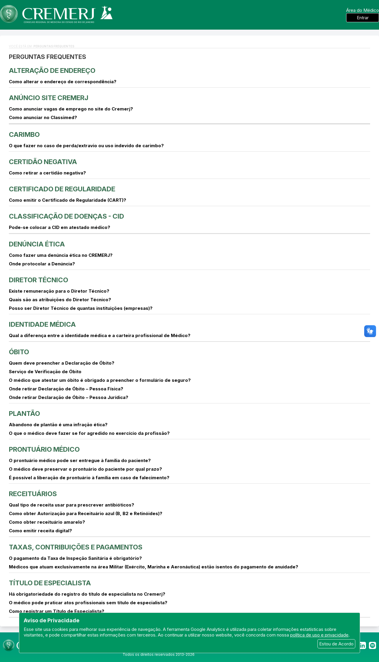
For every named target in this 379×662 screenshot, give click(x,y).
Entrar (363, 17)
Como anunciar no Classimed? (43, 117)
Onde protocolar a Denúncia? (42, 264)
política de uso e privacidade (319, 635)
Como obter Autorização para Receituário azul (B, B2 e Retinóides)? (85, 513)
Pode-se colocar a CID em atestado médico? (59, 227)
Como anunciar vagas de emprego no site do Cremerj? (71, 109)
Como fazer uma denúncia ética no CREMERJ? (61, 255)
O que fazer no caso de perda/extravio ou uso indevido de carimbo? (86, 145)
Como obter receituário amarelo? (47, 522)
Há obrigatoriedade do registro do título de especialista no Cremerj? (87, 594)
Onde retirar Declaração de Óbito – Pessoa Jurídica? (68, 397)
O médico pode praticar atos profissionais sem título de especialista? (88, 602)
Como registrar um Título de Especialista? (56, 611)
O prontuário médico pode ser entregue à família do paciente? (80, 460)
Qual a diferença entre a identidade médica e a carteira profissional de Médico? (99, 335)
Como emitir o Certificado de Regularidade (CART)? (67, 200)
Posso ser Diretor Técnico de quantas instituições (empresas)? (80, 308)
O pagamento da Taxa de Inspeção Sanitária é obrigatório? (75, 558)
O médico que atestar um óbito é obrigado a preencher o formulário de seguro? (100, 380)
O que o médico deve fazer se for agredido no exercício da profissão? (89, 433)
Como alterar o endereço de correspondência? (62, 81)
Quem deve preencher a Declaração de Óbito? (61, 363)
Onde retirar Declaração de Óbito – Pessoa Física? (66, 389)
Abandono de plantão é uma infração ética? (58, 424)
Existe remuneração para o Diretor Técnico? (59, 291)
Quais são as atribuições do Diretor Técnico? (60, 299)
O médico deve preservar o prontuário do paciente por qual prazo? (85, 469)
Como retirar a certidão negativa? (47, 173)
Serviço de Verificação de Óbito (45, 371)
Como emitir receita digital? (40, 530)
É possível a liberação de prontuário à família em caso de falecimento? (89, 477)
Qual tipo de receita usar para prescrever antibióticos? (71, 505)
